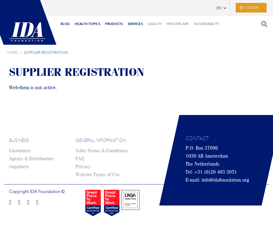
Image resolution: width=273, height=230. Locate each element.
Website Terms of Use (97, 174)
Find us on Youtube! (37, 201)
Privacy (83, 167)
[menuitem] (65, 24)
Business (19, 141)
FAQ (79, 159)
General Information (100, 141)
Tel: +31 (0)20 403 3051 (211, 172)
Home (12, 53)
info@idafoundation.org (225, 180)
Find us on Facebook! (10, 201)
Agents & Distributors (31, 159)
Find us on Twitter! (28, 201)
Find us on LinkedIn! (19, 201)
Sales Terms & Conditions (101, 151)
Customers (20, 151)
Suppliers (19, 167)
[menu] (140, 22)
